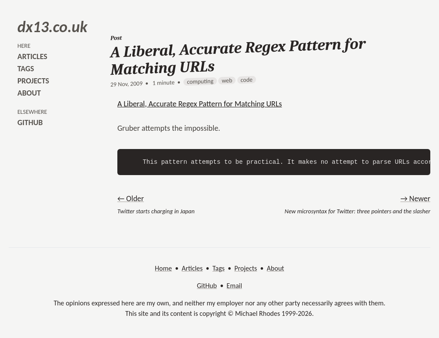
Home (163, 268)
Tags (219, 268)
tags (25, 68)
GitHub (207, 286)
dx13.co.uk (52, 26)
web (227, 80)
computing (200, 81)
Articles (192, 268)
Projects (245, 268)
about (29, 93)
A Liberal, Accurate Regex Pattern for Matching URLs (199, 104)
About (275, 268)
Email (234, 286)
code (247, 80)
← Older (130, 198)
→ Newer (415, 198)
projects (33, 81)
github (30, 122)
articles (32, 56)
